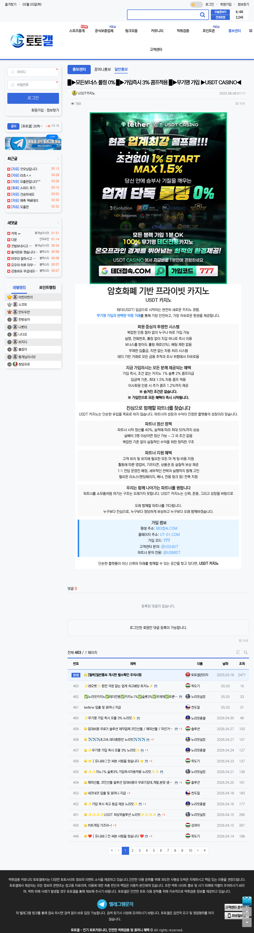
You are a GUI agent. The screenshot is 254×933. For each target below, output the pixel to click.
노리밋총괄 (198, 718)
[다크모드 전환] (196, 5)
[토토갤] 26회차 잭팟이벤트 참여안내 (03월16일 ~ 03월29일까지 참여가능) (33, 126)
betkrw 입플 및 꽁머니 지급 (102, 707)
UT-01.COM (170, 535)
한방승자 (24, 320)
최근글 (12, 159)
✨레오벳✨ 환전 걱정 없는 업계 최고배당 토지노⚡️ (118, 686)
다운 (12, 240)
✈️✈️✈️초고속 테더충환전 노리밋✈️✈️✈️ (114, 740)
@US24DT (169, 547)
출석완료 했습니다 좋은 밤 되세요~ (22, 252)
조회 (242, 664)
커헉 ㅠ (14, 234)
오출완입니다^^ (24, 182)
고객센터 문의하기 (237, 907)
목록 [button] (240, 104)
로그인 (209, 4)
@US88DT (172, 553)
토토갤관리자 (199, 675)
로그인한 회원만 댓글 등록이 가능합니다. (158, 628)
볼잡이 (22, 349)
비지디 (22, 342)
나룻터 (22, 327)
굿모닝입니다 (22, 169)
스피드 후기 (21, 188)
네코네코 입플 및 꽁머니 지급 (105, 793)
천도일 (195, 707)
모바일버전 (237, 916)
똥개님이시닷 (27, 357)
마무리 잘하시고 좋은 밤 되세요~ (22, 259)
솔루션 (195, 729)
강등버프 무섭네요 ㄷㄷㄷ (22, 271)
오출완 (18, 207)
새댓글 (12, 223)
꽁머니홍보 (102, 69)
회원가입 (225, 4)
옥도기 (195, 686)
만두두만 (24, 312)
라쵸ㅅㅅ (19, 175)
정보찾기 (243, 4)
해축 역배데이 (22, 201)
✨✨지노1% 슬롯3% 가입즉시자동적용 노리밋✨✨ (121, 772)
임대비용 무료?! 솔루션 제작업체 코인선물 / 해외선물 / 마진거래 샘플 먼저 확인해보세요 (129, 729)
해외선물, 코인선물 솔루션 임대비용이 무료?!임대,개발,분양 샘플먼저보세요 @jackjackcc (129, 782)
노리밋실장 (198, 697)
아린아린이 (25, 297)
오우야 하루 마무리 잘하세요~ (22, 265)
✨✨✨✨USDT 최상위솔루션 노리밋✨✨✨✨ (120, 815)
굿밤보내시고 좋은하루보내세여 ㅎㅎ (20, 246)
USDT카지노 (86, 93)
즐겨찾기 (10, 4)
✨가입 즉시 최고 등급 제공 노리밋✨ (111, 804)
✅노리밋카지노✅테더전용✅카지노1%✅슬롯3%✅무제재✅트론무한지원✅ (131, 697)
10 (190, 850)
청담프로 (24, 364)
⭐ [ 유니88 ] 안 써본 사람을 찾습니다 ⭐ (114, 761)
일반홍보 (121, 69)
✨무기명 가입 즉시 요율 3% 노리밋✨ (110, 718)
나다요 (22, 334)
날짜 (225, 664)
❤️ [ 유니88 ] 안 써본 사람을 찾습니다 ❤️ (114, 836)
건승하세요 (20, 194)
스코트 (22, 305)
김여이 (195, 825)
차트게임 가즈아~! (98, 825)
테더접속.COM (166, 528)
